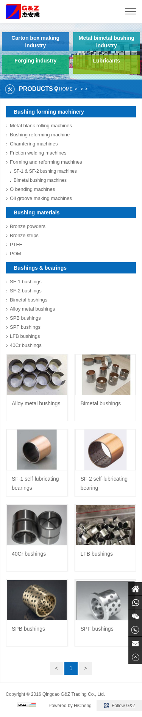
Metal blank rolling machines (41, 125)
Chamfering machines (34, 144)
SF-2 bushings (26, 291)
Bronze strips (24, 235)
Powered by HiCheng (69, 705)
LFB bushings (25, 336)
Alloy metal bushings (32, 309)
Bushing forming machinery (49, 112)
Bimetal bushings (28, 300)
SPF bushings (25, 327)
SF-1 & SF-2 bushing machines (45, 171)
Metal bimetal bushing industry (106, 41)
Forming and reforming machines (46, 162)
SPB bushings (25, 318)
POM (15, 253)
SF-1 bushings (26, 281)
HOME (66, 89)
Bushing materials (36, 212)
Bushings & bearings (40, 268)
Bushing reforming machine (40, 134)
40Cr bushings (26, 345)
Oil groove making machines (41, 198)
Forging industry (35, 61)
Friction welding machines (38, 153)
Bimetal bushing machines (40, 180)
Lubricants (106, 61)
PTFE (16, 244)
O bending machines (32, 189)
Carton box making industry (35, 41)
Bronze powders (27, 226)
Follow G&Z (124, 705)
